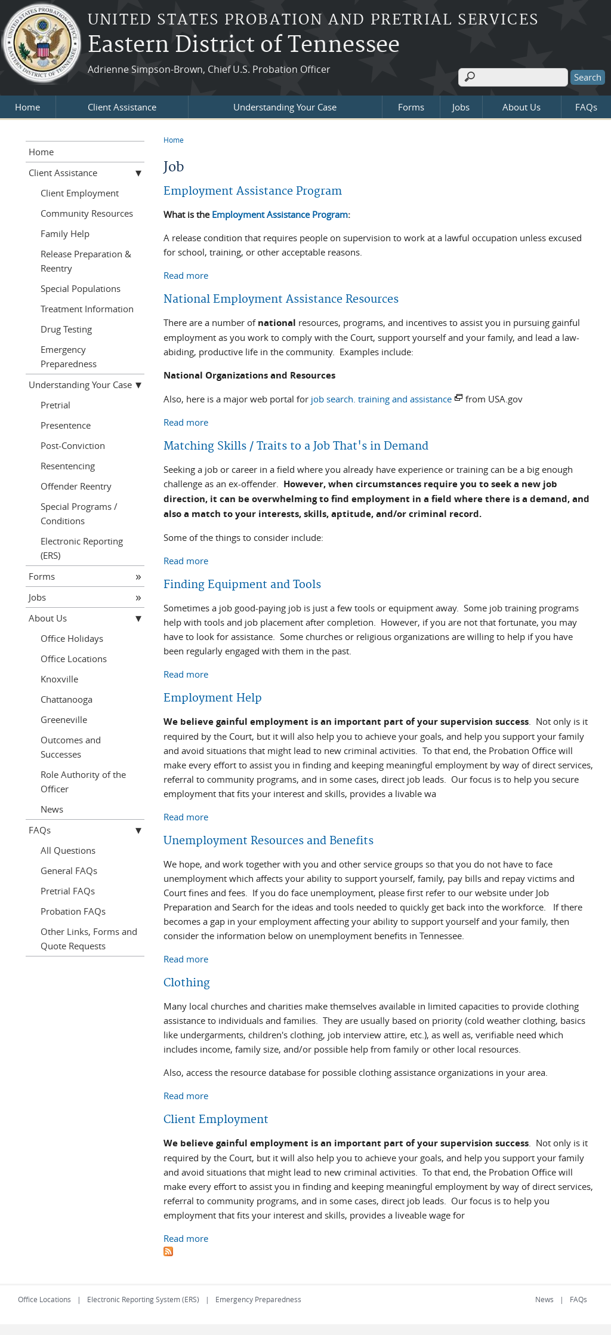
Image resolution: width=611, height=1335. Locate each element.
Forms (411, 106)
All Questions (68, 849)
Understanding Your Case (285, 106)
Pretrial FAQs (68, 890)
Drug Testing (66, 328)
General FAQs (69, 869)
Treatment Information (87, 307)
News (52, 808)
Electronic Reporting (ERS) (82, 547)
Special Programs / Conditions (79, 512)
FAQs (586, 106)
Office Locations (74, 657)
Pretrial (55, 404)
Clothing (186, 982)
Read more (185, 273)
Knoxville (59, 678)
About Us (521, 106)
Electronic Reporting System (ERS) (143, 1298)
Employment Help (212, 697)
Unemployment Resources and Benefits (268, 840)
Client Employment (216, 1118)
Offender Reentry (76, 485)
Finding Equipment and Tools (242, 583)
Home (27, 106)
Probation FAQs (73, 910)
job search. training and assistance (381, 398)
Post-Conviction (73, 444)
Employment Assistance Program (252, 190)
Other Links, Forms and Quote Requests (89, 937)
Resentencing (68, 464)
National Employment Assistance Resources (281, 298)
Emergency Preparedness (69, 355)
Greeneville (64, 718)
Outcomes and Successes (71, 746)
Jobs (461, 106)
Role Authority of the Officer (83, 780)
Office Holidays (72, 637)
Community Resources (87, 212)
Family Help (65, 232)
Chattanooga (66, 698)
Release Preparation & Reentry (86, 260)
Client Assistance (122, 106)
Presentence (66, 424)
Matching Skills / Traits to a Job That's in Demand (295, 445)
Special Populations (81, 287)
